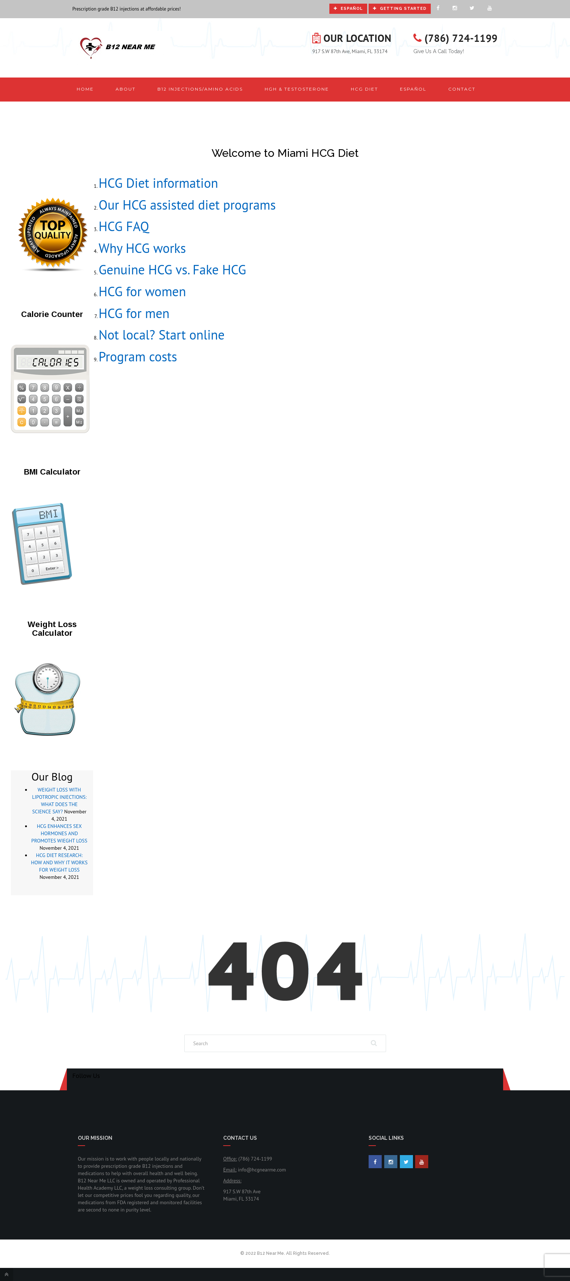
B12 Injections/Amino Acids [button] (200, 89)
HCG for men (134, 313)
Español (348, 8)
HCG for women (142, 291)
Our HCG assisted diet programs (187, 204)
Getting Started (399, 8)
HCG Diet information (158, 182)
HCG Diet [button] (364, 89)
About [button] (126, 89)
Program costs (138, 356)
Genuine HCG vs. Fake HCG (172, 269)
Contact (461, 89)
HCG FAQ (124, 226)
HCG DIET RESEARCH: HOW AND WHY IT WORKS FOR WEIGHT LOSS (59, 862)
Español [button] (413, 89)
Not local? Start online (162, 334)
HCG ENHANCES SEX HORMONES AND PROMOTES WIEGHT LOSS (59, 833)
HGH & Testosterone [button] (297, 89)
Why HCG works (142, 248)
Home (85, 89)
